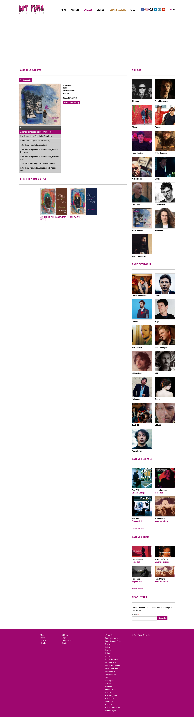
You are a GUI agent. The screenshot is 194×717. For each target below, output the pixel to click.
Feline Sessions (117, 9)
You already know (161, 521)
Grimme (108, 653)
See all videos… (138, 588)
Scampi (108, 692)
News (64, 9)
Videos (100, 9)
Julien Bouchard (111, 668)
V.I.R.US (108, 704)
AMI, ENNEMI (75, 217)
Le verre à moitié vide (163, 561)
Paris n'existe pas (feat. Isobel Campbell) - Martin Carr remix (39, 150)
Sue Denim (109, 698)
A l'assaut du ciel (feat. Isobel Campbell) (36, 136)
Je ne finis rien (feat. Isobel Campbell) (36, 140)
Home (42, 635)
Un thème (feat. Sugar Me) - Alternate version (38, 163)
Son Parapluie (25, 80)
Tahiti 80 (108, 701)
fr (171, 9)
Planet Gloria (110, 689)
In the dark (159, 492)
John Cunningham (112, 665)
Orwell (108, 683)
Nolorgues (109, 680)
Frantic (108, 650)
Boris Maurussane (112, 638)
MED (107, 677)
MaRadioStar (110, 674)
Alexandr (109, 635)
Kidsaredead (110, 671)
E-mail (135, 614)
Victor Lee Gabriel (112, 707)
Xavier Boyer (110, 710)
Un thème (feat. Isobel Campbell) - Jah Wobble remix (38, 169)
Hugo (107, 656)
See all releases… (139, 528)
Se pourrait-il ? (137, 521)
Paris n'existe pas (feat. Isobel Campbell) (37, 131)
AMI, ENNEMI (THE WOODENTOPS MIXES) (53, 218)
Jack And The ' (111, 662)
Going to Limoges (138, 492)
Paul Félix (109, 686)
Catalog (88, 9)
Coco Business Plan (113, 641)
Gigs (132, 9)
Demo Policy (67, 640)
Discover (108, 644)
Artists (75, 9)
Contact (65, 643)
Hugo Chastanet (112, 659)
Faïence (108, 647)
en (174, 9)
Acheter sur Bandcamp (71, 102)
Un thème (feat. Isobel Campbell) (34, 144)
